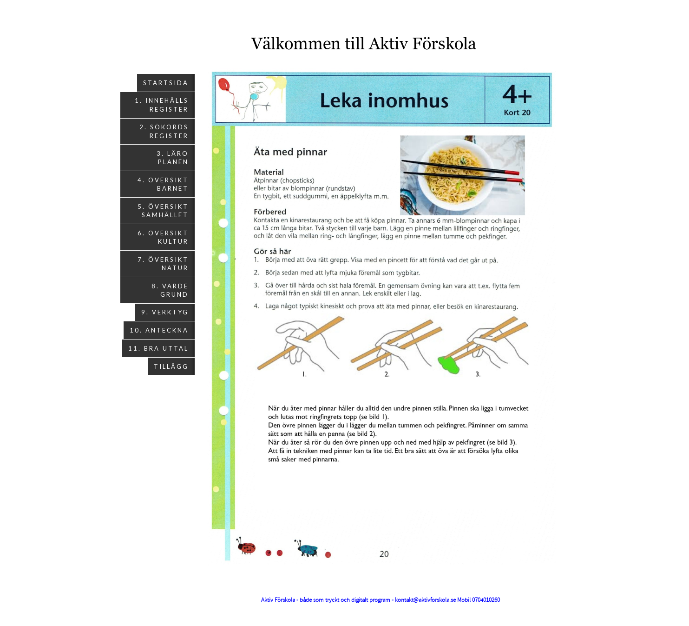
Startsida (166, 83)
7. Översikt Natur (163, 264)
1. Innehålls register (162, 105)
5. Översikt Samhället (163, 211)
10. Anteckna (159, 330)
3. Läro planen (173, 158)
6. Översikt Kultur (163, 237)
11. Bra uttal (158, 348)
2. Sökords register (164, 131)
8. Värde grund (170, 290)
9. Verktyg (165, 312)
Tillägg (171, 366)
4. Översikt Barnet (163, 184)
